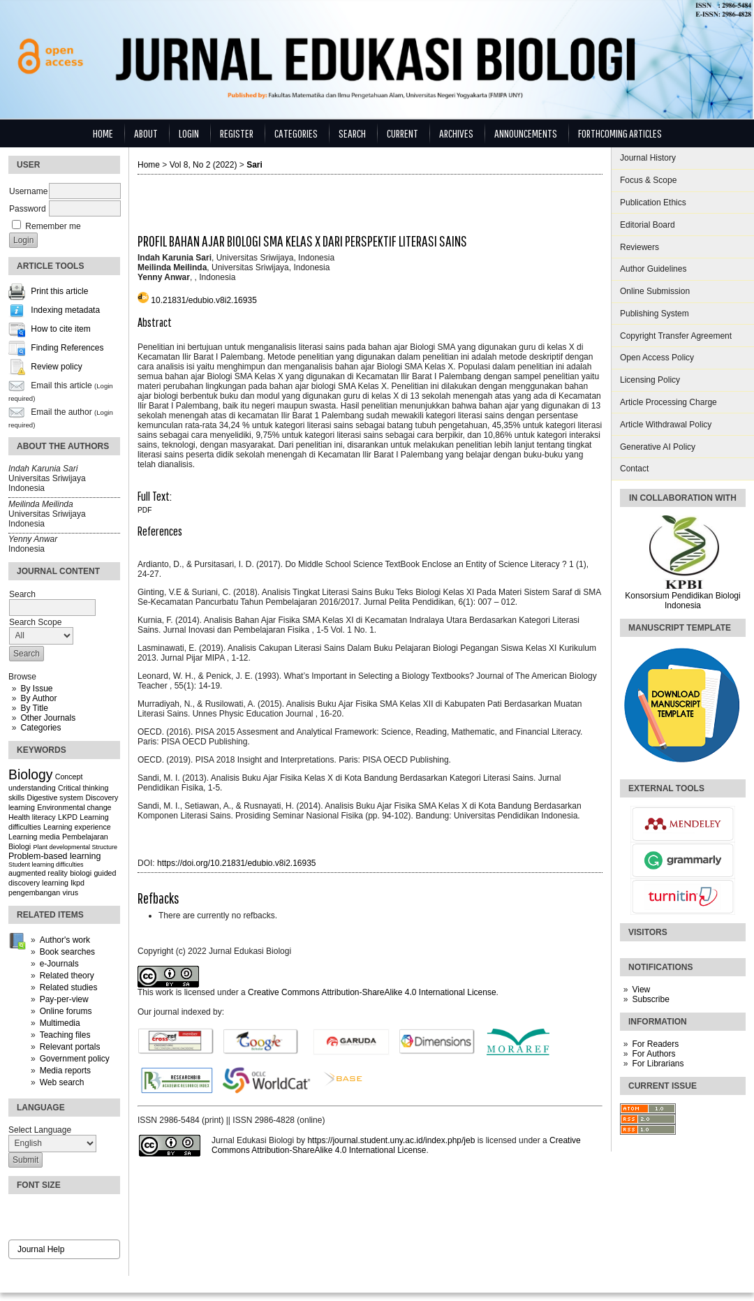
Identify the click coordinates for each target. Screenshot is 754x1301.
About (146, 133)
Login (189, 133)
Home (103, 133)
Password (27, 209)
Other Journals (47, 718)
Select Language (39, 1130)
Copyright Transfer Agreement (676, 336)
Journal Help (40, 1249)
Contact (634, 468)
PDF (144, 510)
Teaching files (65, 1035)
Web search (62, 1082)
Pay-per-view (64, 999)
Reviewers (639, 247)
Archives (456, 133)
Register (236, 133)
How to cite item (60, 330)
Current (402, 133)
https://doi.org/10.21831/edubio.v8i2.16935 (236, 863)
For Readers (655, 1044)
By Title (33, 708)
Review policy (56, 367)
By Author (38, 698)
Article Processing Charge (668, 402)
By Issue (36, 688)
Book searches (67, 952)
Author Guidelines (653, 269)
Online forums (66, 1011)
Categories (40, 728)
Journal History (648, 158)
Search (352, 133)
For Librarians (657, 1063)
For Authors (653, 1054)
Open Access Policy (657, 357)
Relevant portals (70, 1047)
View (641, 989)
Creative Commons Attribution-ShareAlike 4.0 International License (372, 992)
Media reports (65, 1070)
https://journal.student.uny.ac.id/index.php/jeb (391, 1140)
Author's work (65, 940)
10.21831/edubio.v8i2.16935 (203, 300)
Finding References (67, 348)
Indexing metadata (65, 311)
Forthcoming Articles (620, 133)
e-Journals (59, 964)
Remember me (52, 226)
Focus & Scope (648, 180)
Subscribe (650, 999)
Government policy (75, 1059)
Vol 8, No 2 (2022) (203, 165)
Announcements (525, 133)
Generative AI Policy (657, 447)
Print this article (59, 292)
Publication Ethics (653, 202)
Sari (254, 165)
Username (28, 191)
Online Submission (655, 291)
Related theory (67, 975)
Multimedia (60, 1023)
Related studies (69, 987)
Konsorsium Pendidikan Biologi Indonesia (682, 600)
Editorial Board (647, 225)
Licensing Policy (650, 380)
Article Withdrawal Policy (665, 424)
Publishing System (654, 313)
